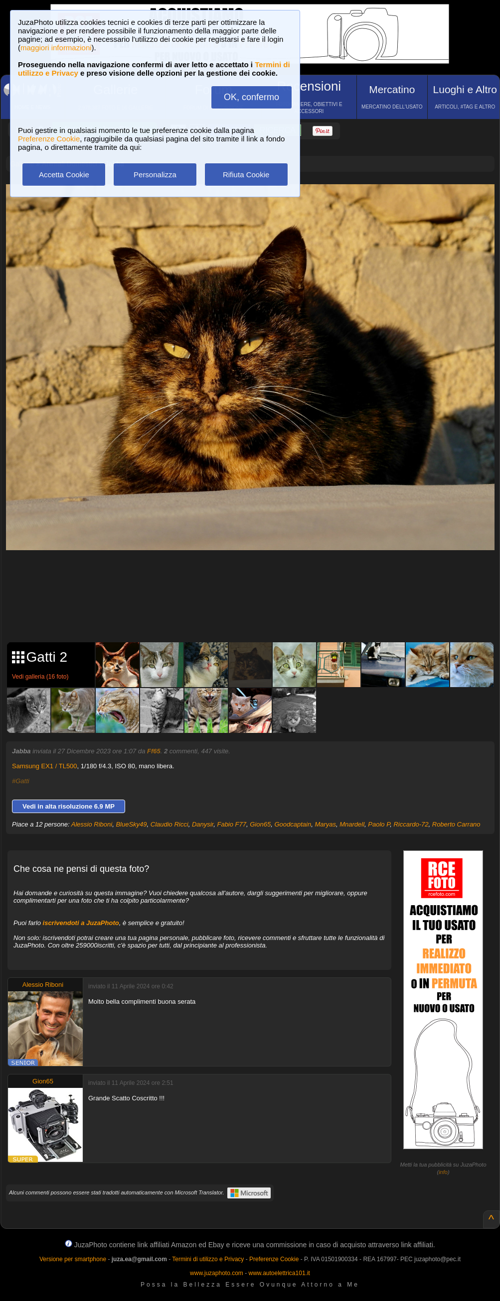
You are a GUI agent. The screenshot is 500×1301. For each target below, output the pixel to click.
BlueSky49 (131, 824)
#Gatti (20, 781)
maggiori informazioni (56, 47)
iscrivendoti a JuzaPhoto (81, 923)
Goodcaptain (292, 824)
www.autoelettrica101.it (279, 1273)
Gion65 (260, 824)
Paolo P (379, 824)
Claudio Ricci (169, 824)
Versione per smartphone (72, 1259)
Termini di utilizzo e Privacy (208, 1259)
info (443, 1172)
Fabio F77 (231, 824)
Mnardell (351, 824)
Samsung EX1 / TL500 (44, 766)
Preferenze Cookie (49, 138)
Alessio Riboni (91, 824)
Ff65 (154, 751)
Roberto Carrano (456, 824)
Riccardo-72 (410, 824)
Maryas (325, 824)
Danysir (202, 824)
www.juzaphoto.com (216, 1273)
